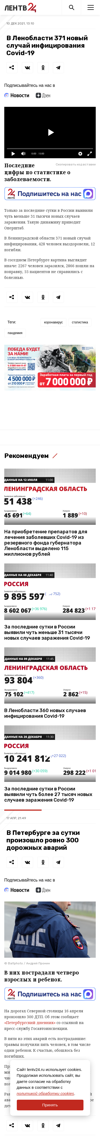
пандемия (15, 333)
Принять (50, 1105)
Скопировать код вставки (76, 164)
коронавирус (53, 322)
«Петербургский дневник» (29, 1022)
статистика (80, 322)
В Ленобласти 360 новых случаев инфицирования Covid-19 (45, 713)
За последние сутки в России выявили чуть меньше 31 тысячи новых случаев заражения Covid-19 (47, 632)
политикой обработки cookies (45, 1093)
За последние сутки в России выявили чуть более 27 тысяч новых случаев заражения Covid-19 (48, 794)
